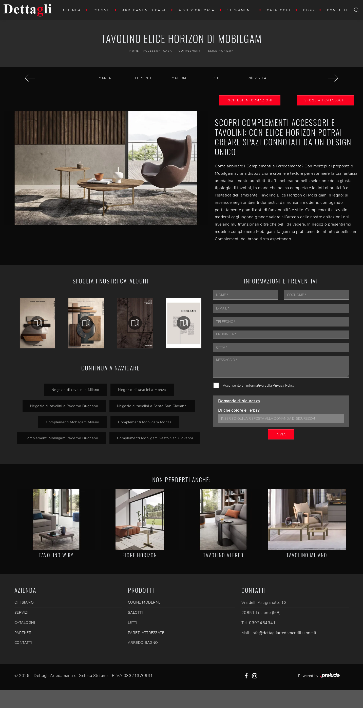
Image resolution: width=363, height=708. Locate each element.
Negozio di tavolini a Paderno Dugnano (64, 405)
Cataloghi (279, 10)
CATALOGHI (24, 622)
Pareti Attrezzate (146, 632)
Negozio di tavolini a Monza (142, 389)
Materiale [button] (181, 78)
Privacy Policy (284, 385)
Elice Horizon (221, 51)
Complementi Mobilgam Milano (72, 422)
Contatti (337, 10)
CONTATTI (23, 642)
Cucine (102, 10)
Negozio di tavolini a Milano (75, 389)
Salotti (135, 612)
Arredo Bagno (143, 642)
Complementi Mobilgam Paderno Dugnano (61, 437)
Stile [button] (219, 78)
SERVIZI (21, 612)
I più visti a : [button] (257, 78)
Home (134, 51)
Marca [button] (105, 78)
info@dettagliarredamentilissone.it (284, 633)
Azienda (72, 10)
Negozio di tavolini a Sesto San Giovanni (152, 405)
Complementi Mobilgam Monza (144, 422)
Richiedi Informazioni (250, 100)
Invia (281, 434)
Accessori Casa (197, 10)
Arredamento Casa (144, 10)
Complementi (190, 51)
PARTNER (23, 632)
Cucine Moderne (144, 602)
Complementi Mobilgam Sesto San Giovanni (155, 437)
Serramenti (240, 10)
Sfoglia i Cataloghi (325, 100)
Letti (132, 622)
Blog (308, 10)
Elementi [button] (143, 78)
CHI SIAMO (24, 602)
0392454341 (262, 623)
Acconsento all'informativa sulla (259, 385)
